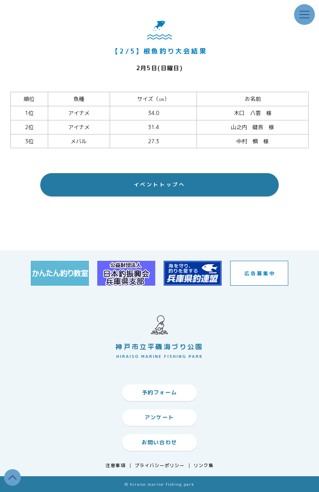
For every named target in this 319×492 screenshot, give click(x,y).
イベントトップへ (160, 184)
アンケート (159, 417)
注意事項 (115, 465)
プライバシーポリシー (160, 465)
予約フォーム (159, 392)
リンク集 (203, 465)
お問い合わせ (159, 442)
